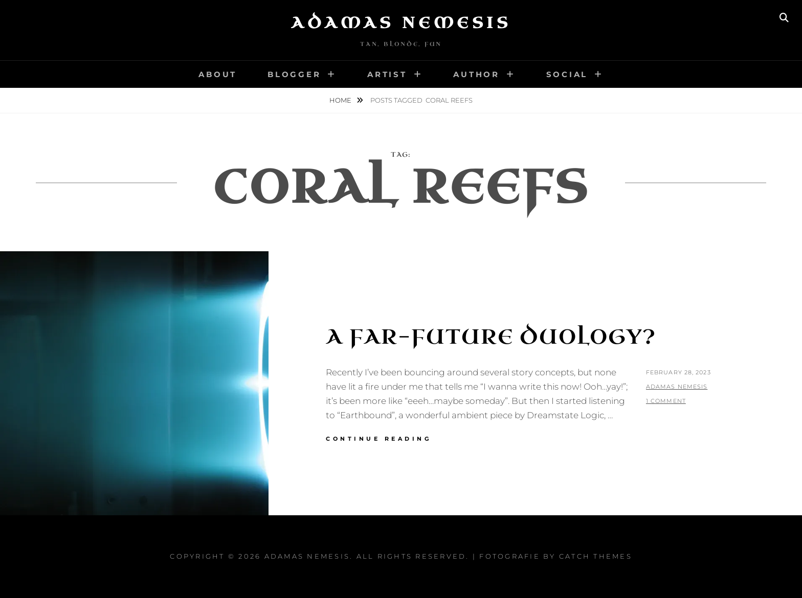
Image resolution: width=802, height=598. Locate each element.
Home (341, 100)
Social (567, 74)
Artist (387, 74)
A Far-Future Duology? (491, 337)
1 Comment (666, 400)
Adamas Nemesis (401, 23)
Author (476, 74)
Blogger (294, 74)
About (217, 74)
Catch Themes (595, 556)
